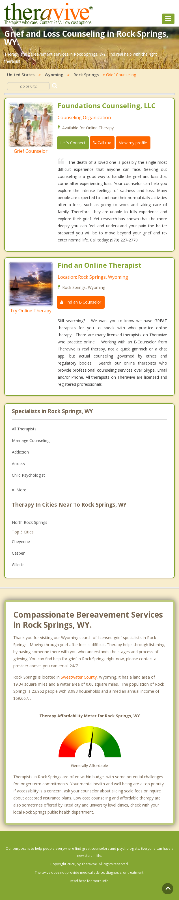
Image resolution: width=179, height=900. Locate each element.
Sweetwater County (79, 677)
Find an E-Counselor (80, 302)
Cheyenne (21, 541)
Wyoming (54, 74)
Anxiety (18, 463)
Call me (102, 142)
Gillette (18, 564)
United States (20, 74)
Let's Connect (72, 142)
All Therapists (24, 429)
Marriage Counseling (30, 440)
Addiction (20, 452)
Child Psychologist (28, 475)
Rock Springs (86, 74)
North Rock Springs (29, 522)
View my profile (133, 142)
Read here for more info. (89, 881)
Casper (18, 553)
